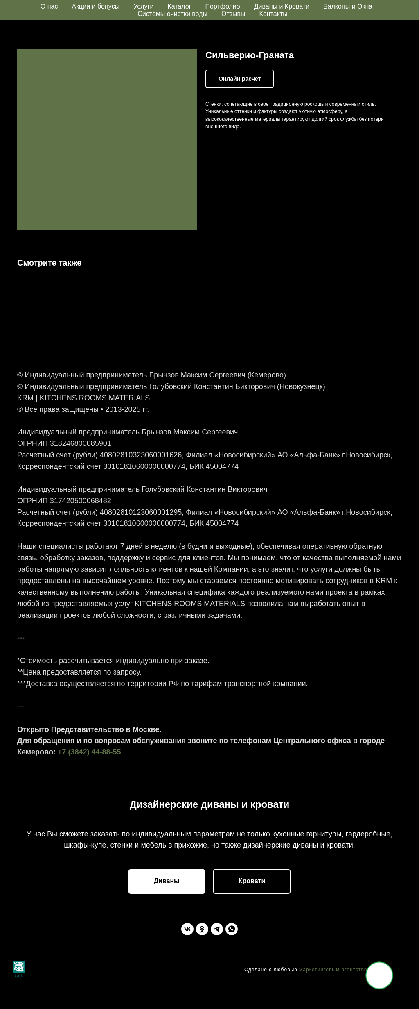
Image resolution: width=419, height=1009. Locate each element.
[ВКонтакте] (187, 956)
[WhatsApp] (231, 956)
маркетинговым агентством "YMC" (344, 997)
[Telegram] (217, 956)
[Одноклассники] (202, 956)
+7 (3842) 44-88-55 (89, 762)
